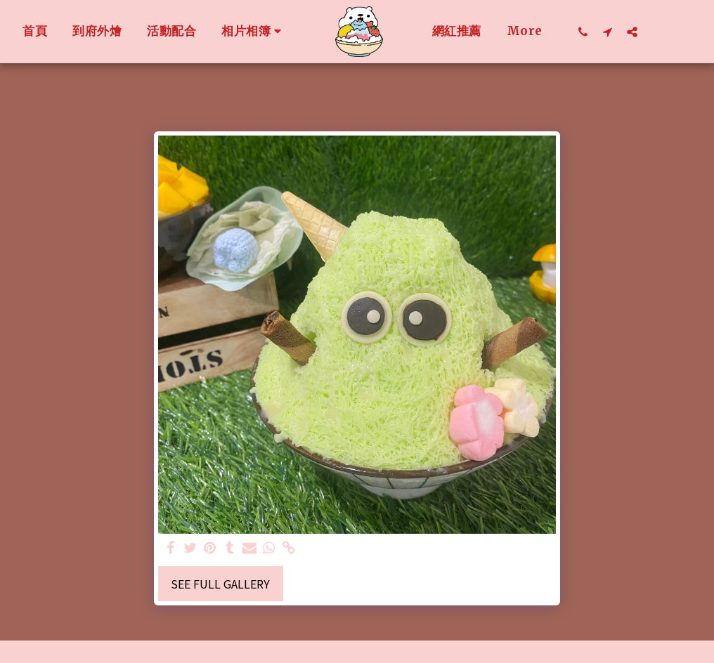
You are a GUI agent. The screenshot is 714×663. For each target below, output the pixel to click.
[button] (456, 31)
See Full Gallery (220, 583)
